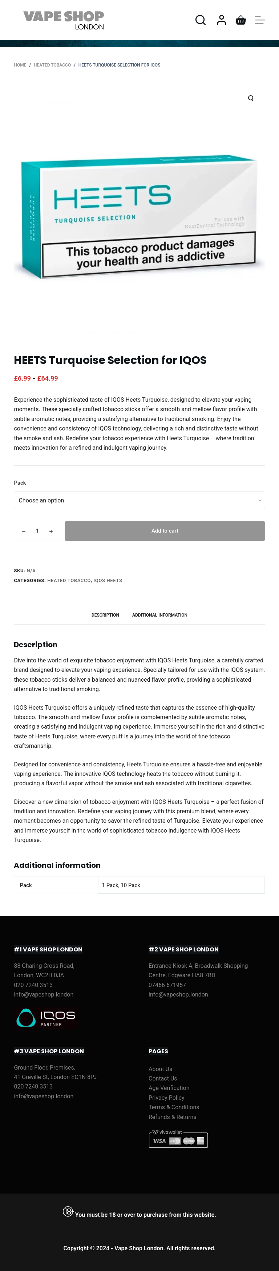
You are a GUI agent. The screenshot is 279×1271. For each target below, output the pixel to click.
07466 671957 (167, 985)
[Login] (222, 20)
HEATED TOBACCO (69, 580)
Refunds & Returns (173, 1117)
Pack (20, 483)
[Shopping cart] (241, 20)
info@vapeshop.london (43, 994)
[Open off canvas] (260, 20)
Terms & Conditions (174, 1107)
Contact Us (163, 1078)
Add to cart (164, 531)
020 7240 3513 (33, 985)
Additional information (159, 615)
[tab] (105, 615)
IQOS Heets (107, 580)
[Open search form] (200, 20)
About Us (160, 1069)
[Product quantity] (37, 531)
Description (105, 615)
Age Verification (169, 1087)
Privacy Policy (167, 1097)
